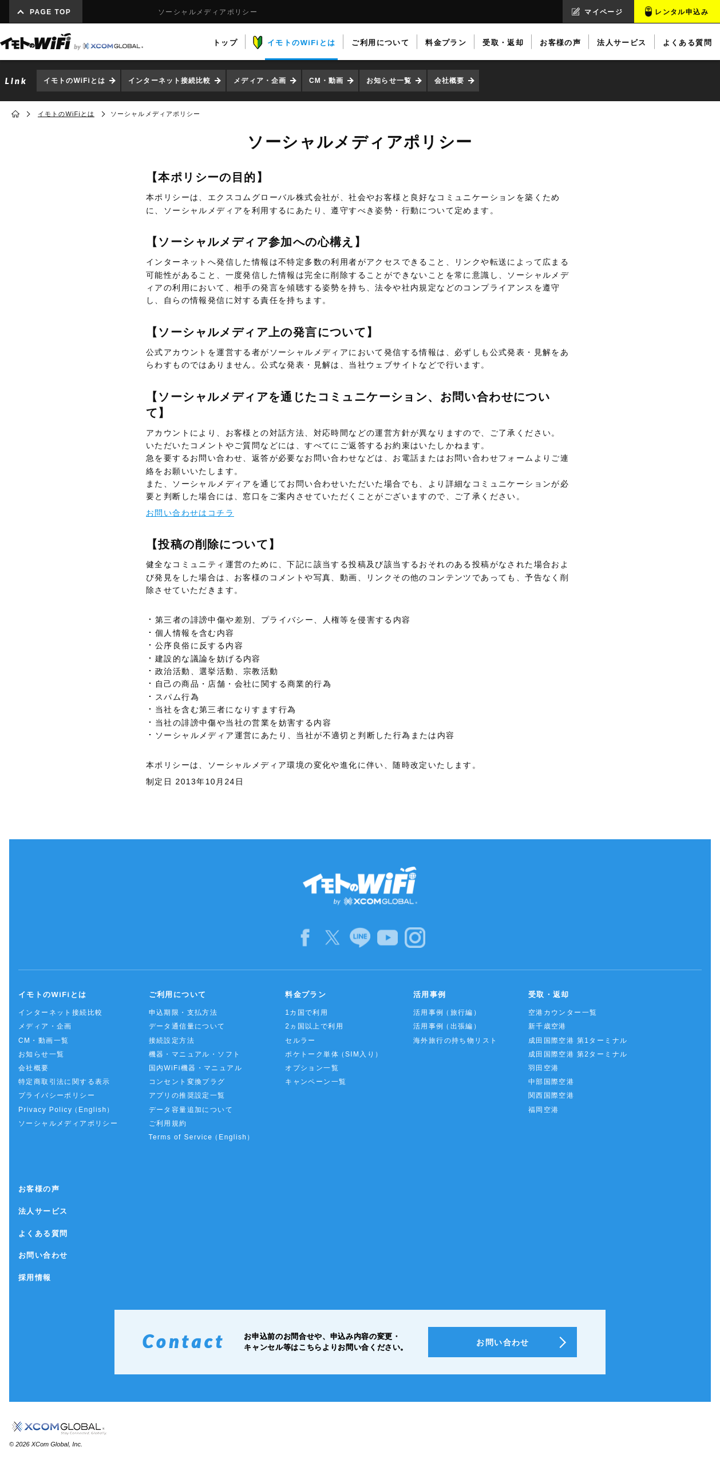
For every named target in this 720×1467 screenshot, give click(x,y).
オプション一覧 (312, 1068)
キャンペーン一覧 (315, 1082)
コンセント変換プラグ (187, 1082)
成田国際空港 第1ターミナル (578, 1041)
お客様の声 (39, 1189)
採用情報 (35, 1277)
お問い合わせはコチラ (190, 512)
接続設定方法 (172, 1041)
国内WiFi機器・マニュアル (196, 1068)
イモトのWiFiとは (74, 81)
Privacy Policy (66, 1110)
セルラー (300, 1041)
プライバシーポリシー (56, 1095)
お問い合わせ (43, 1255)
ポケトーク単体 (334, 1054)
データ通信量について (187, 1026)
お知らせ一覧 (389, 81)
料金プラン (305, 994)
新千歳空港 (547, 1026)
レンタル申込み (682, 12)
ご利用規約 (168, 1123)
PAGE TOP (50, 12)
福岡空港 (543, 1110)
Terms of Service (202, 1137)
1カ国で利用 (306, 1012)
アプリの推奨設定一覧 (187, 1095)
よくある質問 (43, 1233)
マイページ (603, 12)
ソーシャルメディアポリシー (68, 1123)
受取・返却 (548, 994)
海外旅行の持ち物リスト (455, 1041)
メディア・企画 (260, 81)
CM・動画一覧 (43, 1041)
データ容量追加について (191, 1110)
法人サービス (43, 1211)
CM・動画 (326, 81)
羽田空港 (543, 1068)
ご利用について (178, 994)
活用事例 (429, 994)
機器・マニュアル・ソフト (195, 1054)
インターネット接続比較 (169, 81)
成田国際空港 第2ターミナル (578, 1054)
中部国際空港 (551, 1082)
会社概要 (449, 81)
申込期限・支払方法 (183, 1012)
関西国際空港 (551, 1095)
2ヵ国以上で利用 (314, 1026)
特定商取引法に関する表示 (64, 1082)
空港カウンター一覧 (563, 1012)
